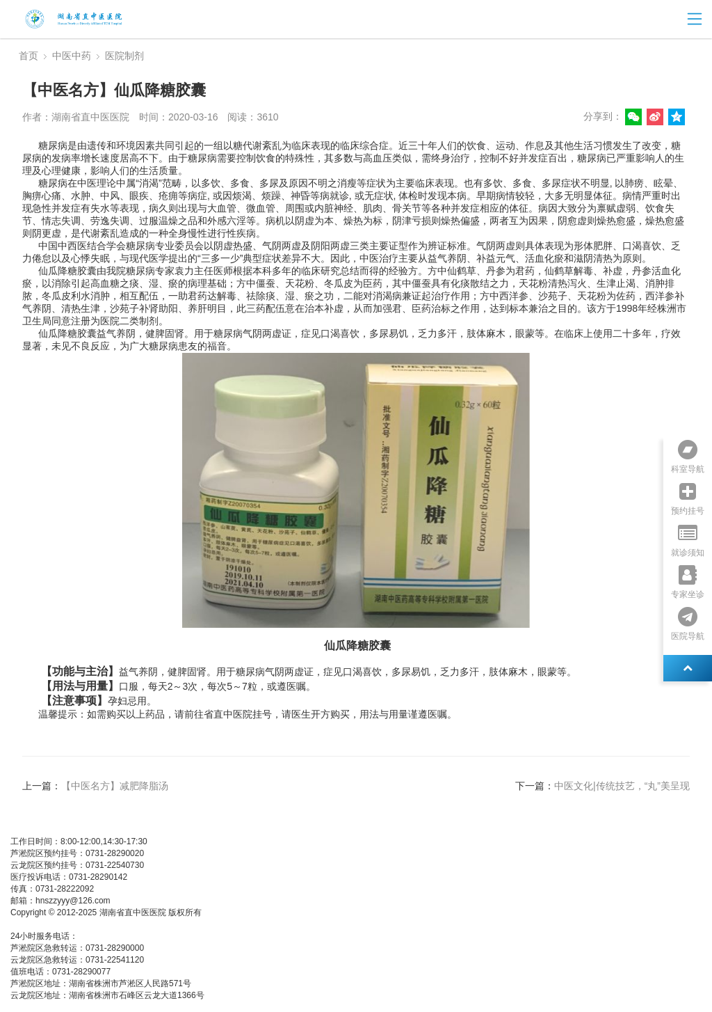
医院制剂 (124, 55)
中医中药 (71, 55)
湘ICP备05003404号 (48, 924)
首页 (28, 55)
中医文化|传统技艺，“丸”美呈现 (622, 785)
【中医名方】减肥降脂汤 (114, 785)
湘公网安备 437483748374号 (145, 924)
